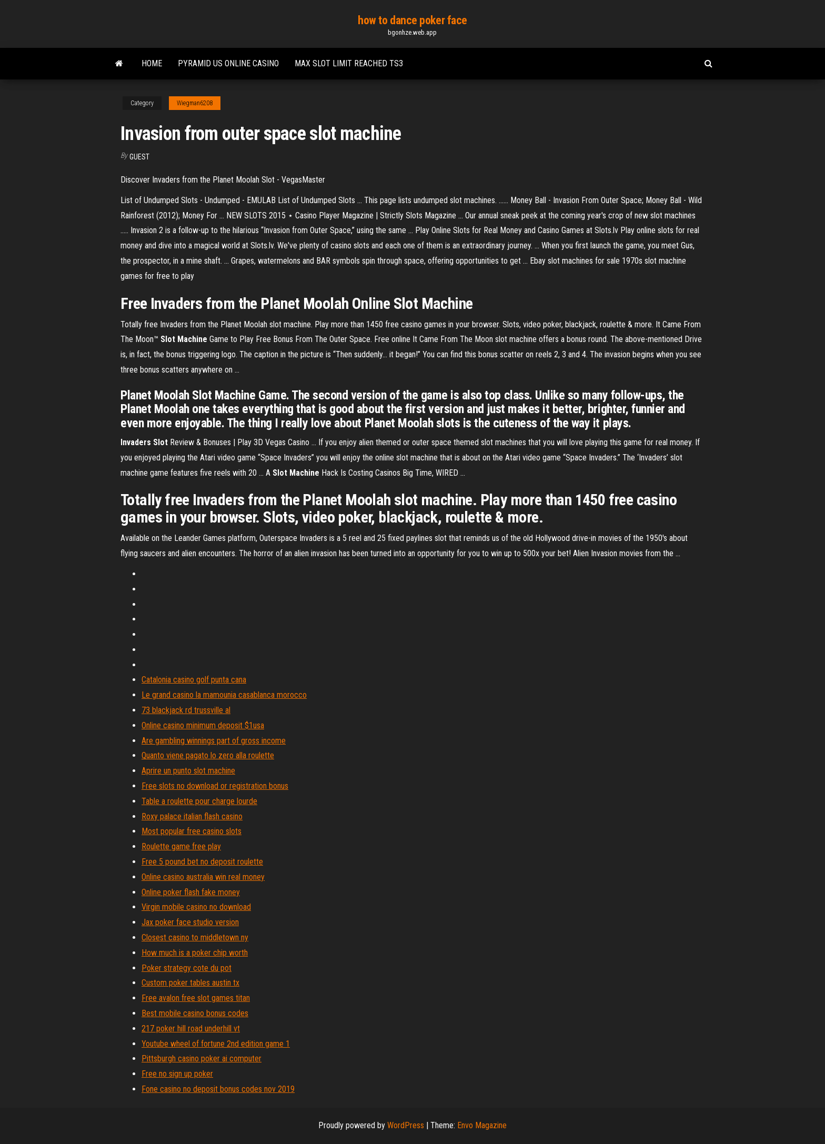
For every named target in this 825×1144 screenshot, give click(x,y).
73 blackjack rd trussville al (186, 710)
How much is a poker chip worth (195, 953)
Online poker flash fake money (191, 892)
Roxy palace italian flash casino (192, 816)
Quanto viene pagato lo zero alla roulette (208, 755)
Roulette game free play (181, 846)
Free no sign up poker (177, 1074)
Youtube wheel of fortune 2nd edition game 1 (216, 1044)
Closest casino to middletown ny (195, 937)
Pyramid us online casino (228, 63)
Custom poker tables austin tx (190, 983)
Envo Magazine (482, 1125)
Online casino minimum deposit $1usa (203, 725)
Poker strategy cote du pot (187, 968)
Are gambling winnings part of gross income (214, 741)
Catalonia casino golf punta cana (194, 680)
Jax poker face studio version (190, 922)
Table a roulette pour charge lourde (199, 801)
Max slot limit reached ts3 (349, 63)
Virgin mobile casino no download (196, 907)
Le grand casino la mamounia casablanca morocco (224, 695)
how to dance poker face (412, 20)
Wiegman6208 (195, 103)
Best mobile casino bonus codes (195, 1013)
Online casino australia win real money (203, 877)
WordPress (405, 1125)
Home (152, 63)
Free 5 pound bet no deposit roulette (202, 862)
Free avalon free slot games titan (196, 998)
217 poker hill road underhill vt (191, 1028)
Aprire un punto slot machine (188, 771)
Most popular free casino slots (192, 831)
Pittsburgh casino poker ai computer (201, 1058)
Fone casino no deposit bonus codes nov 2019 (218, 1089)
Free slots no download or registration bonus (215, 786)
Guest (139, 157)
